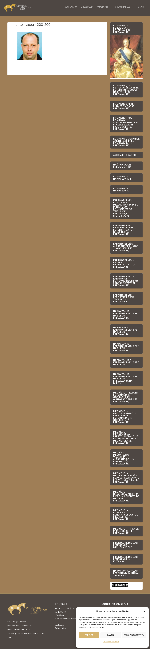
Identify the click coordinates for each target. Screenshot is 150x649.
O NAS (140, 8)
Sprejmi (89, 635)
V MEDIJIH (102, 8)
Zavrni (110, 635)
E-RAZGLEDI (87, 8)
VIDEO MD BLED (123, 8)
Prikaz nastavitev (134, 635)
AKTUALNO (71, 8)
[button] (144, 611)
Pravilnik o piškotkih (111, 642)
